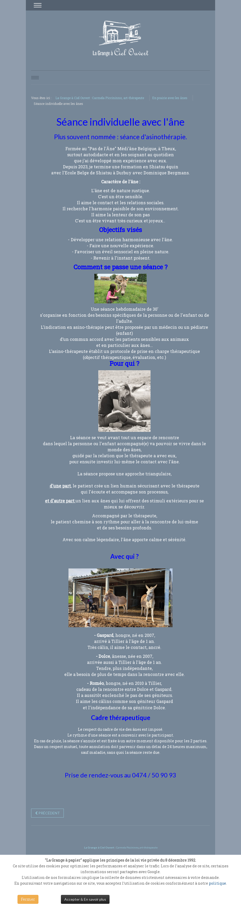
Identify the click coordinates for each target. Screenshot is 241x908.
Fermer (28, 899)
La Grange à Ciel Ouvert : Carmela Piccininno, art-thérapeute (99, 98)
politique (217, 883)
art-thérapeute (148, 847)
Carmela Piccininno (127, 847)
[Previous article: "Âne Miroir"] (47, 813)
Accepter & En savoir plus (85, 899)
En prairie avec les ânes (169, 98)
